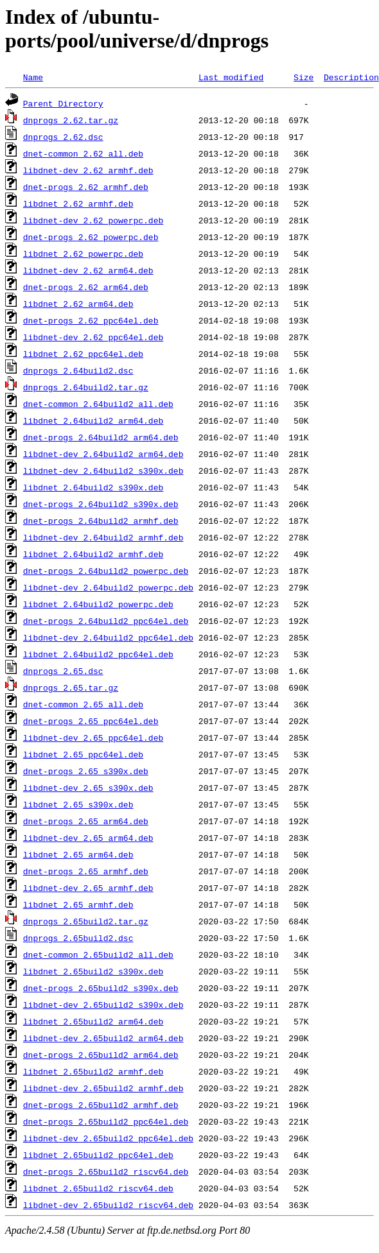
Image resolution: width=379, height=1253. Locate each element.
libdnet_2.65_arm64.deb (78, 854)
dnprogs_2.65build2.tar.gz (85, 921)
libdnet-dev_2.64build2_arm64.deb (103, 454)
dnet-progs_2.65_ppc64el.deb (91, 721)
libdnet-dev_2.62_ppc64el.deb (93, 337)
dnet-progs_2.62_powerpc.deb (91, 237)
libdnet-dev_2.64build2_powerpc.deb (108, 587)
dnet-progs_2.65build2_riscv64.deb (105, 1171)
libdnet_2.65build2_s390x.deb (93, 971)
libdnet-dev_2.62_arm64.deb (88, 270)
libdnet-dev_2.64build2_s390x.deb (103, 470)
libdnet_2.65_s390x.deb (78, 804)
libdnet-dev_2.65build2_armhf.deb (103, 1088)
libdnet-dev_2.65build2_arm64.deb (103, 1038)
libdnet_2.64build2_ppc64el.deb (98, 654)
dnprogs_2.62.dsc (63, 137)
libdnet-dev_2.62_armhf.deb (88, 170)
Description (351, 77)
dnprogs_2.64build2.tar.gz (85, 387)
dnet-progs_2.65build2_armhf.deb (101, 1104)
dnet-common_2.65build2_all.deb (98, 954)
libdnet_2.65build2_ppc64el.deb (98, 1155)
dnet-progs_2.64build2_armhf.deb (101, 520)
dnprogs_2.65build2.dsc (78, 938)
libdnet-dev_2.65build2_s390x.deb (103, 1004)
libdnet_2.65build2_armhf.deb (93, 1071)
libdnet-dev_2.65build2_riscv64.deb (108, 1205)
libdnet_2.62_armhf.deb (78, 203)
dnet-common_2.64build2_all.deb (98, 404)
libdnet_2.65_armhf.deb (78, 904)
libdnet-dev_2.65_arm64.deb (88, 837)
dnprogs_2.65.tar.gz (70, 687)
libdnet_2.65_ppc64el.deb (83, 754)
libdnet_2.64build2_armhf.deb (93, 554)
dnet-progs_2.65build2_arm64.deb (101, 1054)
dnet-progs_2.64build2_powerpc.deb (105, 570)
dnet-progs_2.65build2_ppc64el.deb (105, 1121)
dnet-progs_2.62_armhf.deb (85, 187)
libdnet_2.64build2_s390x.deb (93, 487)
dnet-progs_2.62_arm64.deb (85, 287)
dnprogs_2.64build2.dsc (78, 370)
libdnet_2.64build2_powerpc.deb (98, 604)
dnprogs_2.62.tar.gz (70, 120)
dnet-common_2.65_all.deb (83, 704)
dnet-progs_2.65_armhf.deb (85, 871)
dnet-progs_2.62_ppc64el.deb (91, 320)
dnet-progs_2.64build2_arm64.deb (101, 437)
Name (33, 77)
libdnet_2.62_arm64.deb (78, 303)
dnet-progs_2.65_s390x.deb (85, 771)
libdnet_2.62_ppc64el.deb (83, 353)
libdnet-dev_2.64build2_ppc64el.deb (108, 637)
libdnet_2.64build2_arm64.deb (93, 420)
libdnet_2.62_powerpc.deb (83, 253)
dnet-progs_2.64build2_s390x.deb (101, 504)
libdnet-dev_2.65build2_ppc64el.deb (108, 1138)
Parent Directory (63, 103)
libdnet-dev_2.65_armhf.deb (88, 888)
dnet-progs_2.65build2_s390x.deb (101, 988)
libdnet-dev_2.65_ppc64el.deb (93, 737)
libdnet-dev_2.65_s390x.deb (88, 787)
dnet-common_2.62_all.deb (83, 153)
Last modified (230, 77)
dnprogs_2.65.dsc (63, 671)
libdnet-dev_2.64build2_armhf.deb (103, 537)
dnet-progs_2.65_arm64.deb (85, 821)
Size (303, 77)
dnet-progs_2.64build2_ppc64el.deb (105, 620)
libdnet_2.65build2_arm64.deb (93, 1021)
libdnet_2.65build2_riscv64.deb (98, 1188)
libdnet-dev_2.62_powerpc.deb (93, 220)
